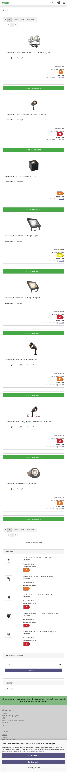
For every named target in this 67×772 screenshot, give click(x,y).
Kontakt (4, 713)
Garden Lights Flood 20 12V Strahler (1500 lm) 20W (22, 298)
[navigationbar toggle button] (64, 3)
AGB (3, 718)
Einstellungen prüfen (34, 767)
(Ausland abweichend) (27, 365)
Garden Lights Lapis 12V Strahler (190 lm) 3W (20, 484)
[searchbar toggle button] (53, 3)
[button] (5, 20)
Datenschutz (6, 722)
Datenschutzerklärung (36, 751)
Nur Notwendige (33, 762)
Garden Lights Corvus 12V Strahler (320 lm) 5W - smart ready (26, 114)
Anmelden (33, 670)
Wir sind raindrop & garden (11, 716)
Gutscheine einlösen (9, 739)
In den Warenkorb (33, 88)
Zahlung (4, 735)
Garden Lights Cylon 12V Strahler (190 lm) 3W (21, 176)
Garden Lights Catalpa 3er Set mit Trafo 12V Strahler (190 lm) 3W (27, 52)
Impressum (5, 725)
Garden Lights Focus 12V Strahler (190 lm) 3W (21, 360)
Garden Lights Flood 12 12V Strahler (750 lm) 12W (22, 236)
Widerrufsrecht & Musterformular (13, 720)
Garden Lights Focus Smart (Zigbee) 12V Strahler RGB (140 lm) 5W (28, 422)
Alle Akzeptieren (33, 755)
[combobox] (18, 20)
